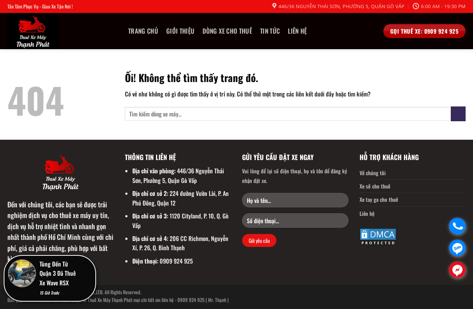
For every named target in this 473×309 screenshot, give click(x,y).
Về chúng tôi (373, 173)
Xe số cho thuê (375, 186)
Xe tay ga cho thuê (379, 199)
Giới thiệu (180, 30)
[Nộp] (458, 113)
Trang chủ (143, 30)
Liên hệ (297, 30)
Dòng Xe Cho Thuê (227, 30)
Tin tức (270, 30)
